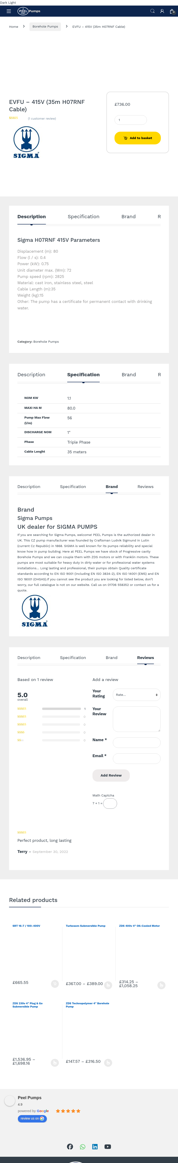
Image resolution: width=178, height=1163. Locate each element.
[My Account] (162, 11)
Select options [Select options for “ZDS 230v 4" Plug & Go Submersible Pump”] (55, 1063)
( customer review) (42, 118)
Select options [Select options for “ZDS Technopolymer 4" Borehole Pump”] (108, 1063)
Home (13, 26)
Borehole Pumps (45, 26)
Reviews (145, 487)
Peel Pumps (29, 1097)
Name (99, 739)
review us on (32, 1118)
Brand (128, 216)
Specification (83, 216)
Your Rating (98, 693)
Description (31, 216)
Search (152, 11)
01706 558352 (118, 585)
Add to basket (141, 138)
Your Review (99, 711)
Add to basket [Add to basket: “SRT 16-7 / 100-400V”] (55, 984)
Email (99, 755)
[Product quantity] (130, 120)
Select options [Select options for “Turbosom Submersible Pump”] (108, 985)
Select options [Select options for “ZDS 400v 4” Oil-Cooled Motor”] (161, 985)
